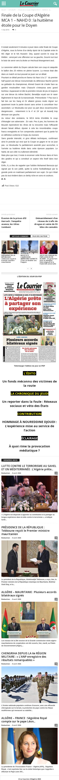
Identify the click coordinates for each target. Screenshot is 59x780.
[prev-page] (28, 268)
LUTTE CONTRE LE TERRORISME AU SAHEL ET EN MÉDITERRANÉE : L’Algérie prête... (28, 467)
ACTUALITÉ (12, 10)
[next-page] (31, 268)
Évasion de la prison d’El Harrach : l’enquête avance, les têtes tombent (13, 222)
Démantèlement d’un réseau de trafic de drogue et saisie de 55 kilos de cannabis (46, 222)
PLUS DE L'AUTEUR (39, 236)
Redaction (5, 473)
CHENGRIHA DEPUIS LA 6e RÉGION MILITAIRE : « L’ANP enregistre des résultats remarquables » (23, 656)
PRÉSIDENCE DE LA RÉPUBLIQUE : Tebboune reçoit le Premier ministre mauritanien (8, 258)
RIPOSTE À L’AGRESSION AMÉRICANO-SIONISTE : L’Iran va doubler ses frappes (29, 258)
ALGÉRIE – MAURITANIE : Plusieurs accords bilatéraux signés (28, 593)
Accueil (3, 10)
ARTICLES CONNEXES (20, 236)
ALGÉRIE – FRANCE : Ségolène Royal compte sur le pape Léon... (24, 719)
